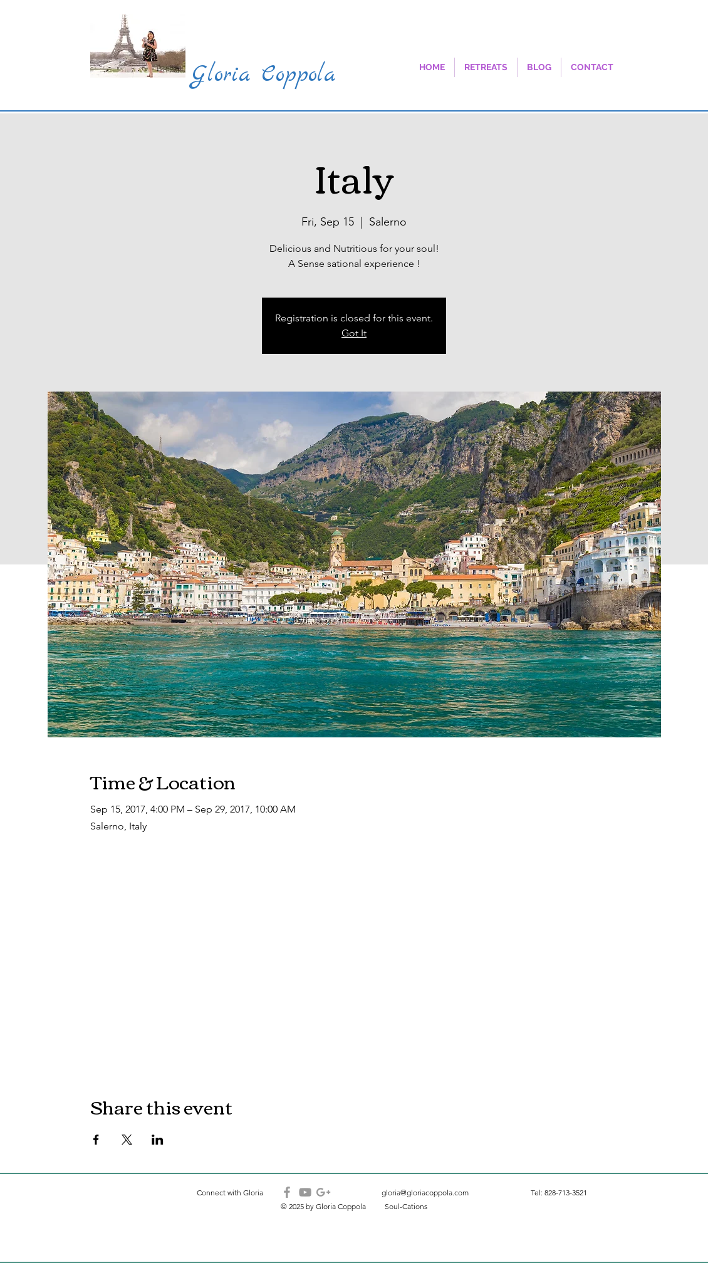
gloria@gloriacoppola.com (425, 1192)
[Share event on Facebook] (96, 1140)
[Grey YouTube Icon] (305, 1192)
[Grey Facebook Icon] (286, 1192)
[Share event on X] (127, 1140)
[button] (486, 67)
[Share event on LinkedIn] (158, 1140)
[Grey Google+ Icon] (323, 1192)
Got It (354, 333)
